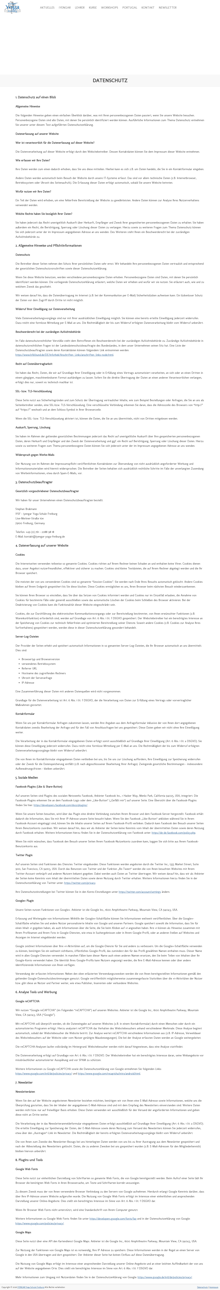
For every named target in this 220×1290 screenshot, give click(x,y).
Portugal (129, 7)
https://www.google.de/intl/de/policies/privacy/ (165, 1277)
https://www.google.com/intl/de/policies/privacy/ (43, 1073)
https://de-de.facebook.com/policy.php (173, 832)
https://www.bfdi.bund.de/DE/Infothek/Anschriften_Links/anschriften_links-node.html (64, 354)
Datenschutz (202, 1287)
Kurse (93, 7)
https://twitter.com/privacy (79, 883)
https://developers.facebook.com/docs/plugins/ (60, 805)
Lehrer (80, 7)
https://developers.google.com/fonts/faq (113, 1218)
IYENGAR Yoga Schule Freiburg (30, 1287)
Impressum (213, 1287)
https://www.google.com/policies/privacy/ (39, 1223)
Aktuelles (47, 7)
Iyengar (65, 7)
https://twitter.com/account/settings (140, 891)
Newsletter (168, 7)
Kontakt (148, 7)
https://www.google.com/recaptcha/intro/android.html (109, 1073)
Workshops (109, 7)
